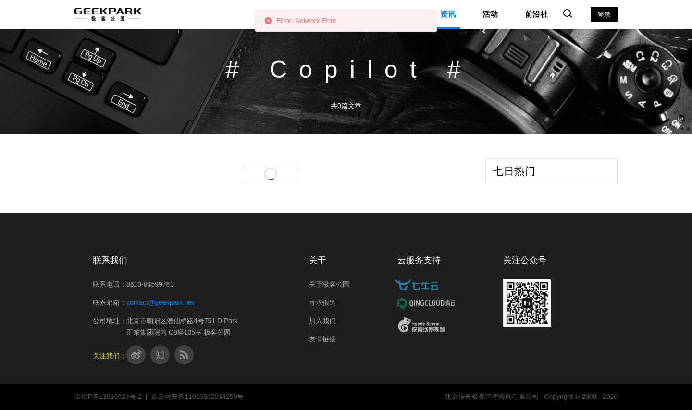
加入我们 (322, 321)
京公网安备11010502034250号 (197, 396)
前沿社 (536, 14)
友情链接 (322, 339)
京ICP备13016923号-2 (108, 396)
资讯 (448, 14)
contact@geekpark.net (160, 302)
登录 (604, 14)
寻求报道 (322, 302)
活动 (490, 14)
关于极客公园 (329, 284)
